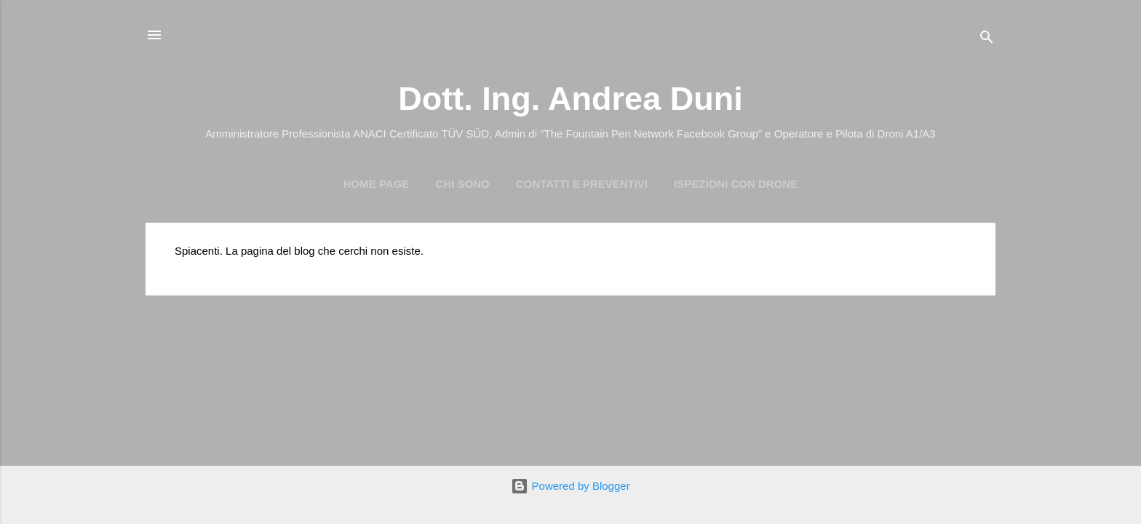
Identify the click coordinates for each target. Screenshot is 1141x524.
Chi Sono (463, 184)
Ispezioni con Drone (736, 184)
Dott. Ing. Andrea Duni (570, 98)
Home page (376, 184)
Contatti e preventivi (582, 184)
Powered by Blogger (570, 486)
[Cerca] (986, 39)
